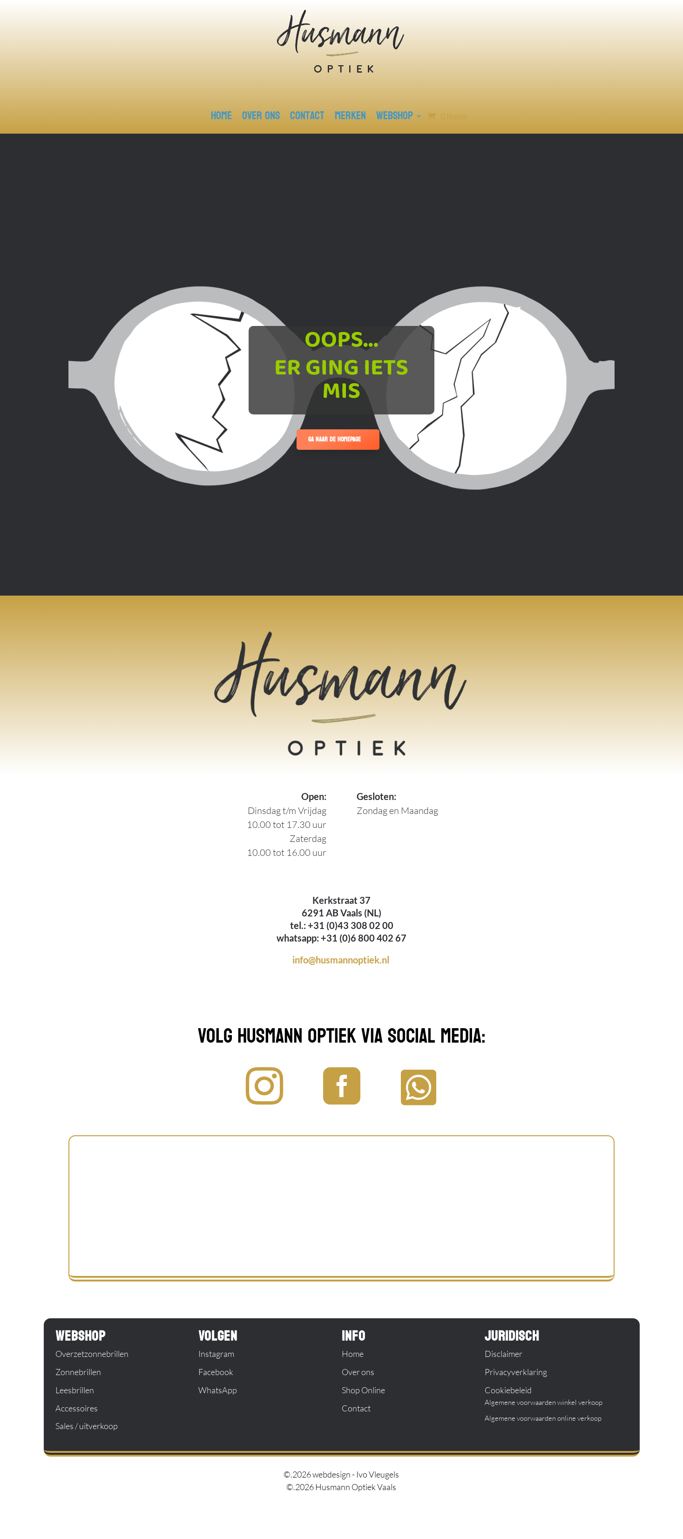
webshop (394, 116)
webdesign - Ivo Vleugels (355, 1474)
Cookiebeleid (508, 1390)
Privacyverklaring (516, 1372)
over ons (261, 116)
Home (353, 1354)
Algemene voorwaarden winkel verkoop (543, 1402)
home (221, 116)
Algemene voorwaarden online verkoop (543, 1418)
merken (350, 116)
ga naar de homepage (334, 439)
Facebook (215, 1372)
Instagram (216, 1354)
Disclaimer (503, 1354)
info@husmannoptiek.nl (340, 959)
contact (307, 116)
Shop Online (363, 1390)
